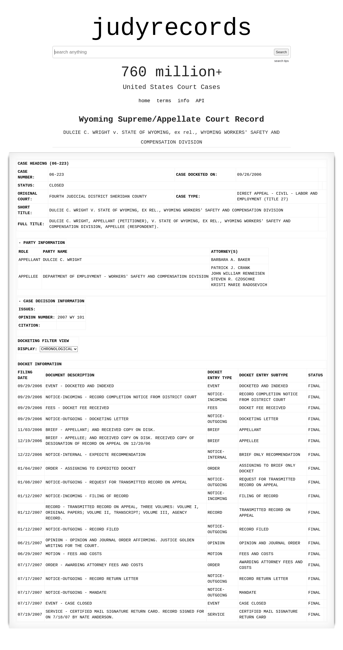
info (183, 101)
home (144, 101)
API (200, 101)
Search (281, 52)
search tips (281, 60)
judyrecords (171, 28)
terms (164, 101)
